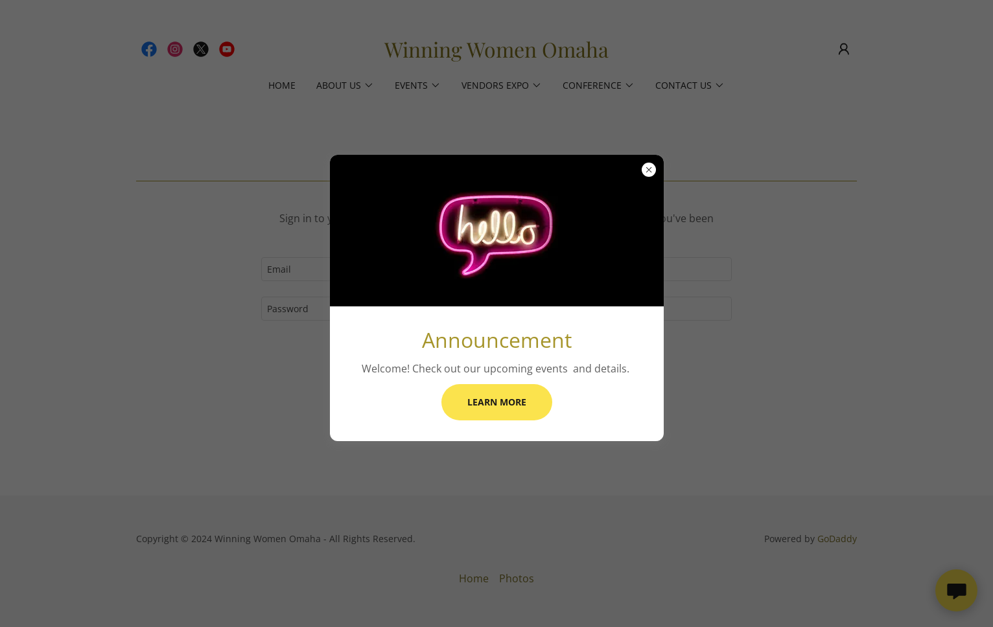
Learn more (496, 402)
